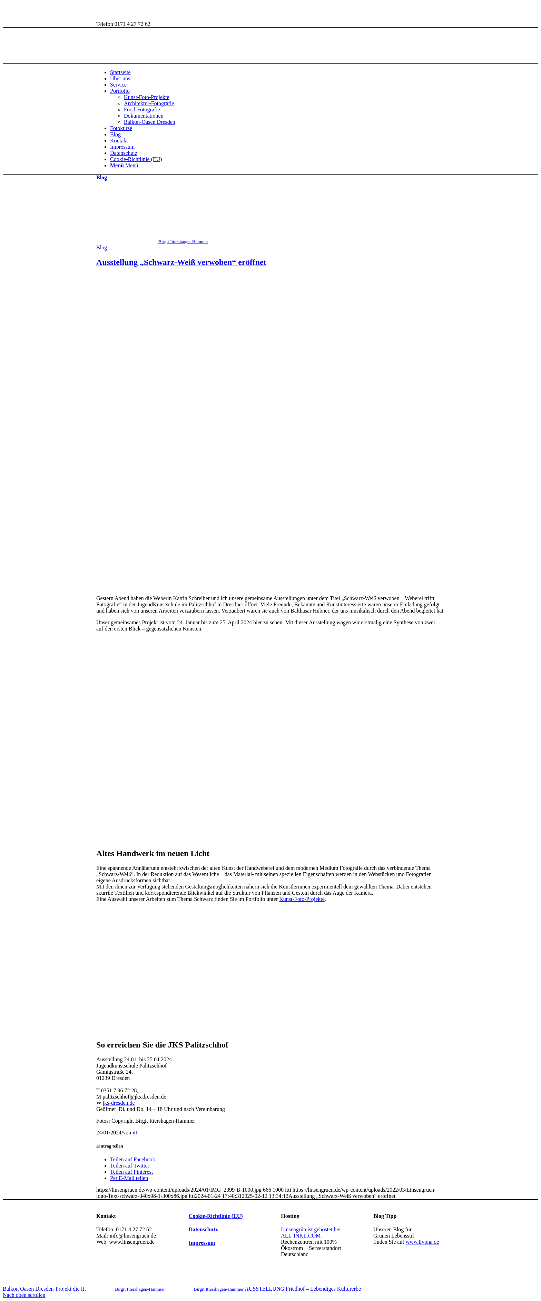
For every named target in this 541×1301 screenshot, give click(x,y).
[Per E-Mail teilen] (129, 1178)
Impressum (122, 147)
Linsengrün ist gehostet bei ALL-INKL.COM (311, 1232)
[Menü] (124, 165)
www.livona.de (422, 1242)
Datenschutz (123, 153)
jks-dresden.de (119, 1103)
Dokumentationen (144, 116)
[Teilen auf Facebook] (132, 1159)
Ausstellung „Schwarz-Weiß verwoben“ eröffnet (181, 262)
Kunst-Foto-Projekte (146, 97)
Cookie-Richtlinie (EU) (136, 159)
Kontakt (119, 140)
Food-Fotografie (142, 109)
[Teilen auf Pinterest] (131, 1172)
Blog (115, 134)
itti (135, 1132)
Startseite (120, 72)
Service (118, 85)
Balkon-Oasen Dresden (149, 122)
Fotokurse (121, 128)
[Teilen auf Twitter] (129, 1166)
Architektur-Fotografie (149, 103)
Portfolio (120, 91)
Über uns (120, 78)
